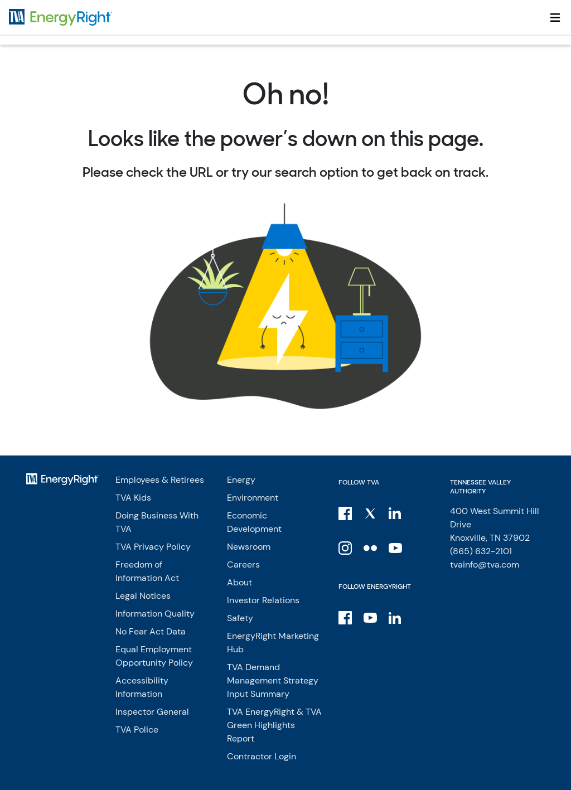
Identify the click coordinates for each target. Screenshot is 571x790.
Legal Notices (143, 596)
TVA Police (136, 729)
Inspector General (152, 712)
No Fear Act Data (150, 631)
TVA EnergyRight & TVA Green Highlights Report (274, 725)
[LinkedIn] (396, 513)
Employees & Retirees (159, 480)
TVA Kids (133, 497)
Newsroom (248, 546)
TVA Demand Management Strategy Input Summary (272, 680)
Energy (241, 480)
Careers (243, 564)
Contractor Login (261, 756)
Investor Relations (263, 600)
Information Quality (155, 613)
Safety (240, 618)
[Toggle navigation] (555, 17)
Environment (252, 497)
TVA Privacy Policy (153, 546)
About (239, 582)
